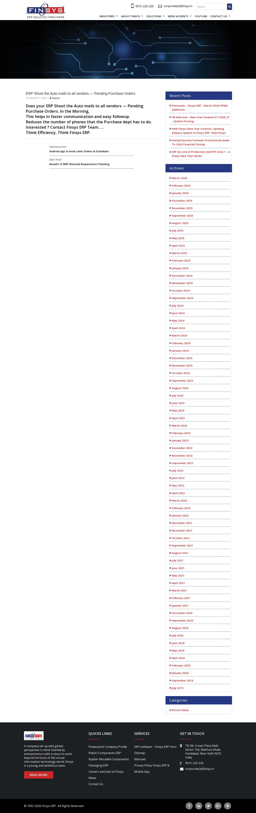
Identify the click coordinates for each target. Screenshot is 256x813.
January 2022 (180, 515)
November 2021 (182, 530)
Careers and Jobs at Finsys (106, 772)
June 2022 (178, 478)
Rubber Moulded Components (109, 759)
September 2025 (182, 215)
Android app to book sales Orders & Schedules (91, 149)
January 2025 (180, 268)
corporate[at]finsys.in (178, 6)
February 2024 (181, 343)
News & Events (178, 16)
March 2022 (179, 500)
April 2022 (178, 493)
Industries (107, 16)
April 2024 (178, 328)
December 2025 (182, 200)
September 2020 (182, 620)
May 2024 (178, 320)
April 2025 (178, 245)
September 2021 (182, 545)
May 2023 (178, 410)
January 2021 (180, 605)
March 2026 (179, 178)
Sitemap (139, 753)
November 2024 (182, 283)
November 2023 (182, 365)
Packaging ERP (98, 765)
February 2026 (181, 185)
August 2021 (180, 553)
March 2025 (179, 253)
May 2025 (178, 238)
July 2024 (177, 305)
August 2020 (180, 628)
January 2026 (180, 193)
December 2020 (182, 613)
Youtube (201, 16)
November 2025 (182, 208)
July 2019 (177, 688)
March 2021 (179, 590)
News (92, 778)
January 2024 (180, 350)
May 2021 (178, 575)
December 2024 (182, 275)
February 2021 (181, 598)
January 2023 (180, 440)
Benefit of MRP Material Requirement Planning (91, 162)
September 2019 (182, 680)
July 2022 (177, 470)
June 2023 (178, 403)
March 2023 (179, 425)
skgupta (56, 98)
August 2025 (180, 223)
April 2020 (178, 658)
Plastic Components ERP (105, 753)
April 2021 (178, 583)
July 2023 (177, 395)
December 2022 (182, 448)
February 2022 (181, 508)
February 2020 (181, 665)
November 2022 (182, 455)
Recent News (180, 710)
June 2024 (178, 313)
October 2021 (181, 538)
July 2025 (177, 230)
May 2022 (178, 485)
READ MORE (38, 775)
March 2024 (179, 335)
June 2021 (178, 568)
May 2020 (178, 650)
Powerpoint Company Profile (108, 747)
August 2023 (180, 388)
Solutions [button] (153, 16)
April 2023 (178, 418)
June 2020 (178, 643)
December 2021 (182, 523)
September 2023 (182, 380)
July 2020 (177, 635)
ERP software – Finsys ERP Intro (155, 747)
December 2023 (182, 358)
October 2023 (181, 373)
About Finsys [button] (130, 16)
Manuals (140, 759)
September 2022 (182, 463)
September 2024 (182, 298)
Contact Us (218, 16)
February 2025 (181, 260)
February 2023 (181, 433)
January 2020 (180, 673)
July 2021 (177, 560)
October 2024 (181, 290)
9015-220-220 (144, 6)
